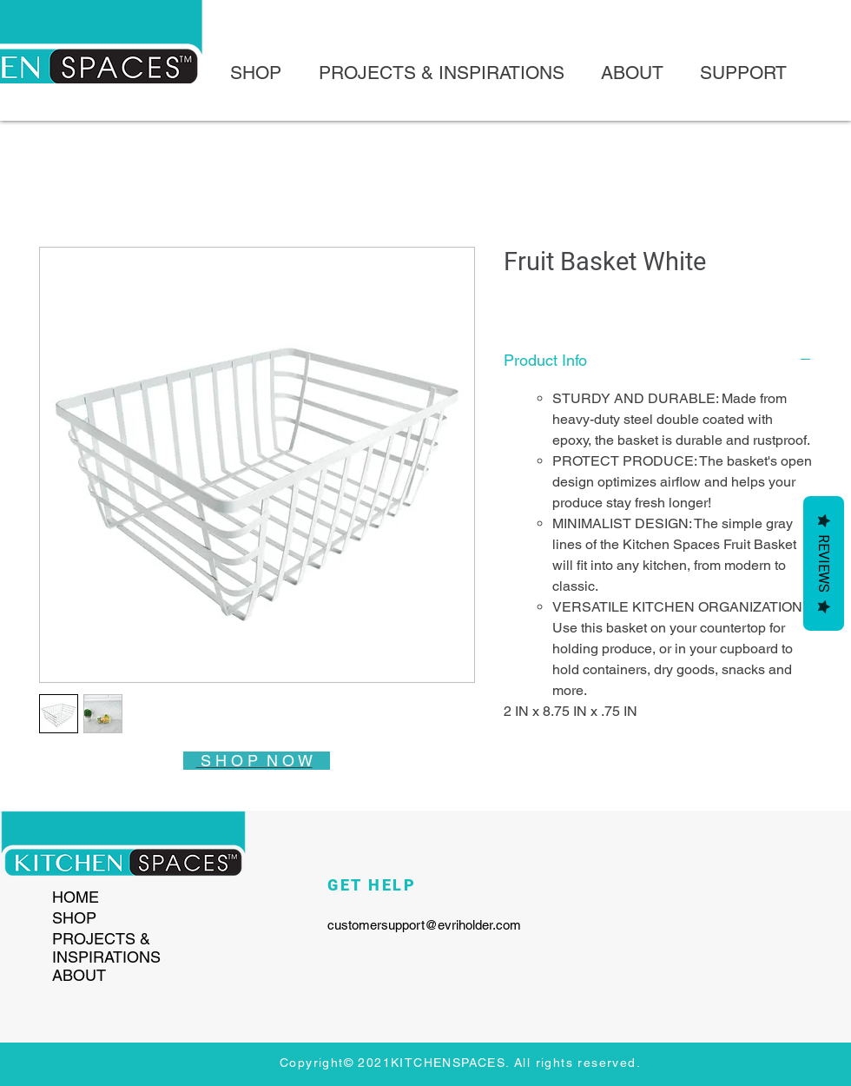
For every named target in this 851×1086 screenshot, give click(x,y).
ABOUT (79, 975)
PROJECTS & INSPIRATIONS (106, 948)
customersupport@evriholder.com (424, 924)
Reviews (823, 563)
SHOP (74, 918)
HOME (75, 897)
